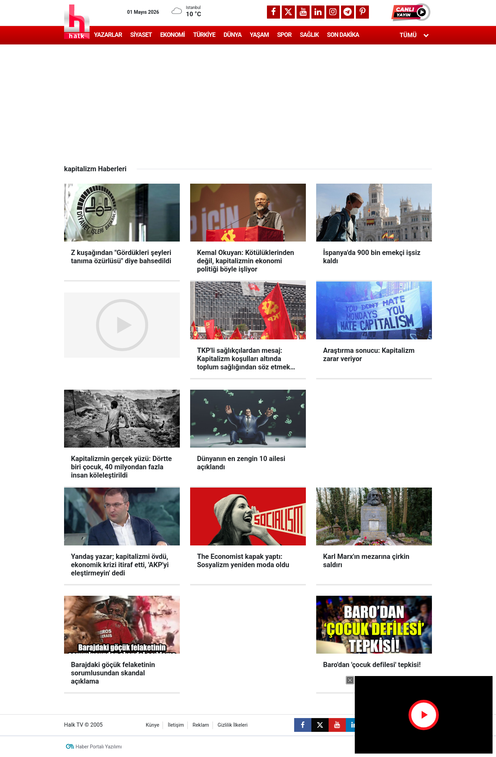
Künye (152, 725)
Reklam (201, 725)
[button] (411, 12)
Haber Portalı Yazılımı (99, 746)
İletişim (176, 725)
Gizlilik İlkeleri (233, 725)
